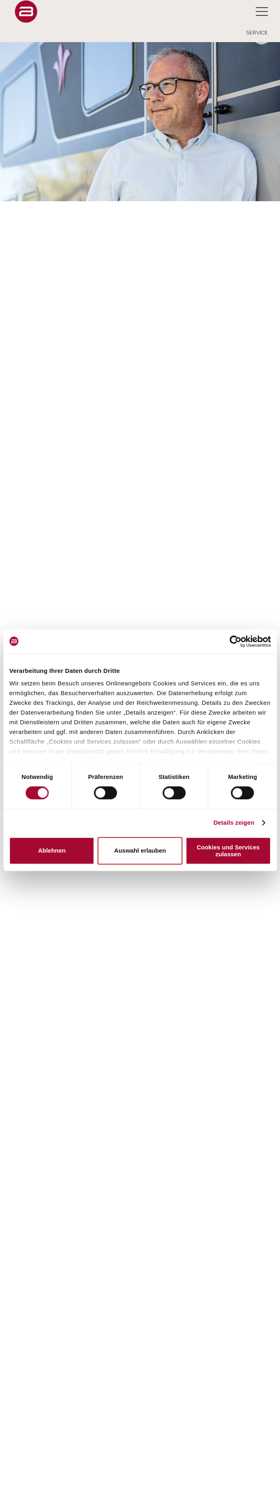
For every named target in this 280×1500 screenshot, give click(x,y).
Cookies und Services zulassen (228, 850)
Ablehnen (51, 850)
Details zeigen (233, 822)
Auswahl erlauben (140, 850)
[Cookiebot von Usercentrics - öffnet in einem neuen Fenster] (235, 641)
